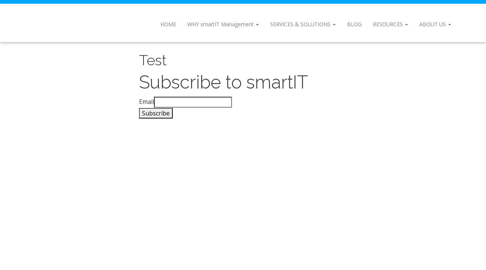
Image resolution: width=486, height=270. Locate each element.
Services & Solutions (303, 24)
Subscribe (156, 113)
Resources (390, 24)
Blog (354, 24)
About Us (435, 24)
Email (146, 102)
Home (168, 24)
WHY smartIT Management (223, 24)
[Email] (193, 102)
